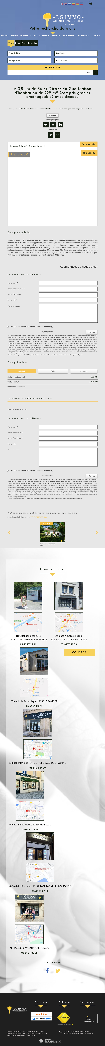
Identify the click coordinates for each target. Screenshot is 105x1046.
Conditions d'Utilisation (61, 355)
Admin (9, 1035)
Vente (11, 43)
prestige (56, 36)
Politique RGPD (30, 1035)
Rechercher (52, 67)
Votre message (14, 306)
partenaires (84, 36)
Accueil (5, 36)
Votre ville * (12, 300)
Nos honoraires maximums (35, 1033)
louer (33, 36)
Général (21, 371)
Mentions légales (21, 1033)
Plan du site (11, 1033)
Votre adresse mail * (16, 289)
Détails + (53, 371)
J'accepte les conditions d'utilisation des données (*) (31, 326)
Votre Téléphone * (15, 294)
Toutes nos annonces (18, 1035)
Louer (18, 43)
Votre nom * (13, 283)
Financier (84, 371)
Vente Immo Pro (29, 43)
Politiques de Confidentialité (41, 355)
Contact (96, 36)
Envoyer (91, 332)
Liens (45, 1033)
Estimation (44, 36)
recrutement (68, 36)
